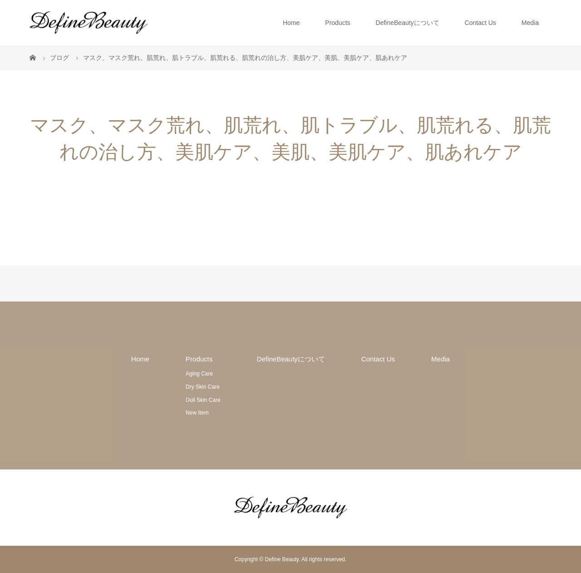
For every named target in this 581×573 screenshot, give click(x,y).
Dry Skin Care (203, 387)
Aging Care (199, 373)
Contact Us (480, 22)
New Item (197, 413)
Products (337, 22)
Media (530, 22)
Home (291, 22)
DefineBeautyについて (407, 22)
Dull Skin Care (203, 400)
